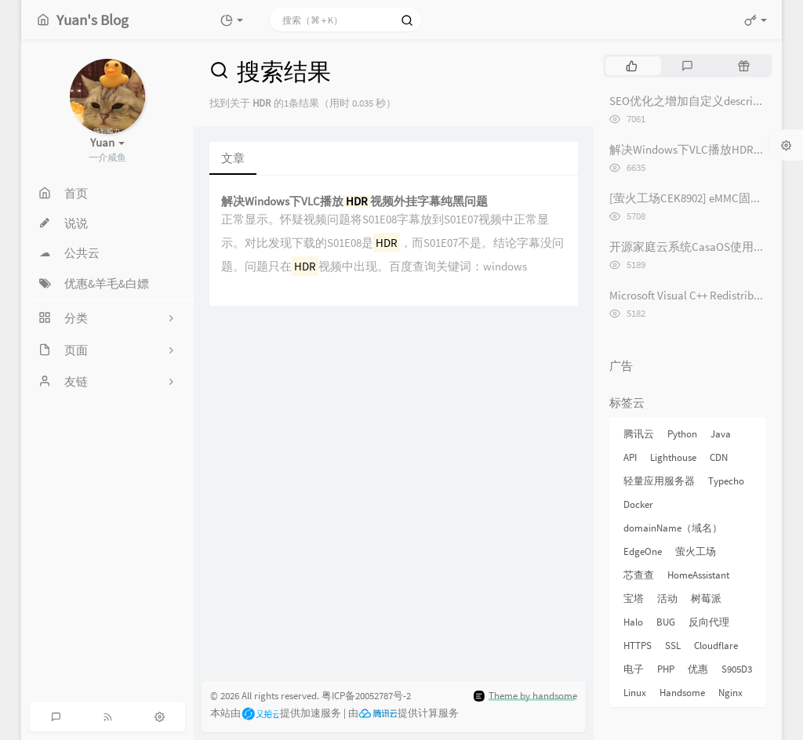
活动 (667, 598)
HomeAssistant (698, 575)
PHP (665, 669)
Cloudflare (716, 645)
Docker (638, 504)
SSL (673, 645)
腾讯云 (638, 434)
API (630, 457)
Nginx (730, 692)
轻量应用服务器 (659, 481)
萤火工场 (695, 551)
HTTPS (637, 645)
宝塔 (633, 598)
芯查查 (638, 575)
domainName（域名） (672, 528)
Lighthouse (673, 457)
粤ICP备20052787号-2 (366, 695)
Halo (633, 622)
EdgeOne (642, 551)
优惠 (698, 669)
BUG (665, 622)
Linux (634, 692)
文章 (233, 158)
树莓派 (706, 598)
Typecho (726, 481)
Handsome (682, 692)
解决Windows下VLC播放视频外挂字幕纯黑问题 (354, 202)
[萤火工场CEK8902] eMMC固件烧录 (697, 197)
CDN (719, 457)
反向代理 (709, 622)
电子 (633, 669)
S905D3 (736, 669)
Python (682, 434)
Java (720, 434)
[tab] (631, 66)
